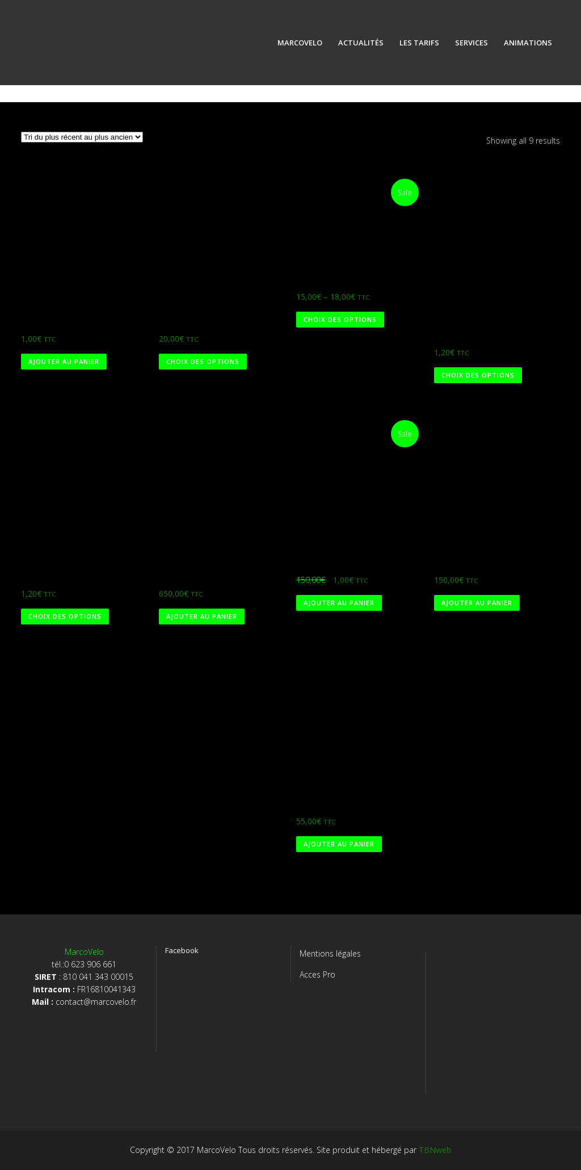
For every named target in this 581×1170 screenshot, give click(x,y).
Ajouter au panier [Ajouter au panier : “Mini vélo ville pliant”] (476, 602)
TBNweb (435, 1149)
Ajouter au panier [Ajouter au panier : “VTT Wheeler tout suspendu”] (201, 616)
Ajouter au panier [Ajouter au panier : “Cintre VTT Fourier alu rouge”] (339, 844)
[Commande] (82, 137)
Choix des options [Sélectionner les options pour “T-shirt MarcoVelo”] (340, 319)
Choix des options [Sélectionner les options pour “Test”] (202, 361)
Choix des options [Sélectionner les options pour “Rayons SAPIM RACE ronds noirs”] (65, 616)
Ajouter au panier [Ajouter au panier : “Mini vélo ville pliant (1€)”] (339, 602)
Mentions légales (330, 953)
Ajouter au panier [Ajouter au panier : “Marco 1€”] (63, 361)
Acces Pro (317, 974)
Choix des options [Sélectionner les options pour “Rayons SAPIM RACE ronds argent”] (478, 375)
